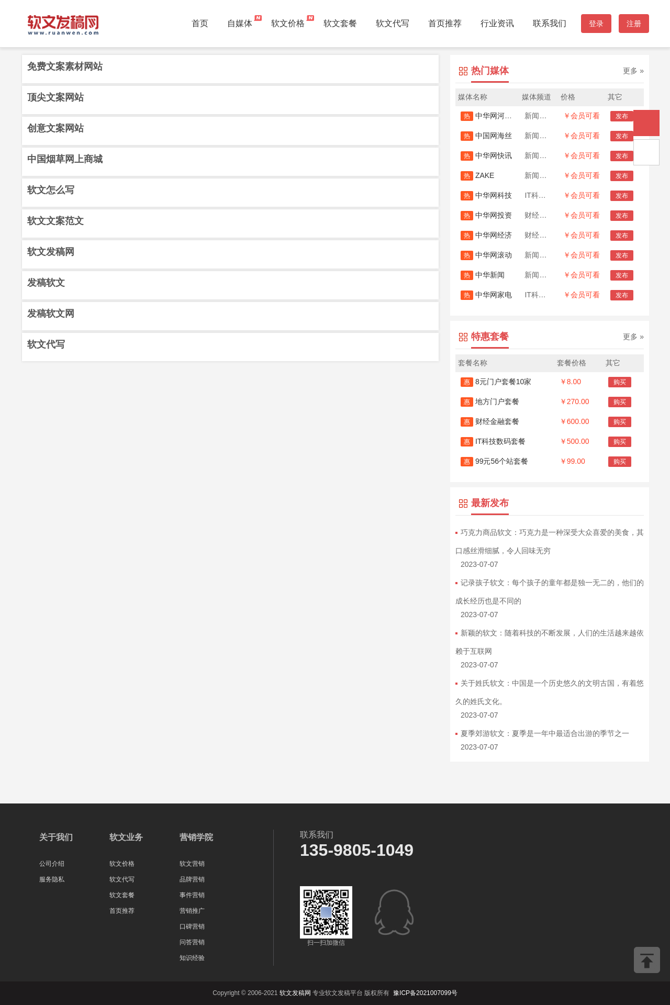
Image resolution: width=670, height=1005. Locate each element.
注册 (634, 23)
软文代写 (392, 23)
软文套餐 (340, 23)
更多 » (633, 70)
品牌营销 (192, 879)
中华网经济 (486, 235)
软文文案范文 (55, 221)
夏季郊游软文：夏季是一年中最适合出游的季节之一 (545, 733)
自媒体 (239, 23)
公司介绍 (51, 863)
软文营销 (192, 863)
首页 (200, 23)
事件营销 (192, 895)
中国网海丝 (486, 135)
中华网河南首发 (494, 115)
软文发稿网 (50, 252)
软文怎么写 (50, 190)
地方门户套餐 (490, 401)
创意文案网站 (55, 128)
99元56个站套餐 (494, 461)
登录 (596, 23)
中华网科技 (486, 195)
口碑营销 (192, 926)
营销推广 (192, 910)
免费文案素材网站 (65, 66)
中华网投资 (486, 215)
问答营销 (192, 942)
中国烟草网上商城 (65, 159)
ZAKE (477, 175)
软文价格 (288, 23)
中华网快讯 (486, 155)
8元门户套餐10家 (496, 381)
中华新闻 (483, 275)
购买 (619, 382)
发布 (622, 116)
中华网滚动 (486, 255)
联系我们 (549, 23)
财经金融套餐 (490, 421)
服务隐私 (51, 879)
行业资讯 (497, 23)
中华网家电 (486, 295)
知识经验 (192, 958)
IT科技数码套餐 (493, 441)
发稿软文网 (50, 313)
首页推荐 (445, 23)
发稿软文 (46, 282)
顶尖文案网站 (55, 97)
